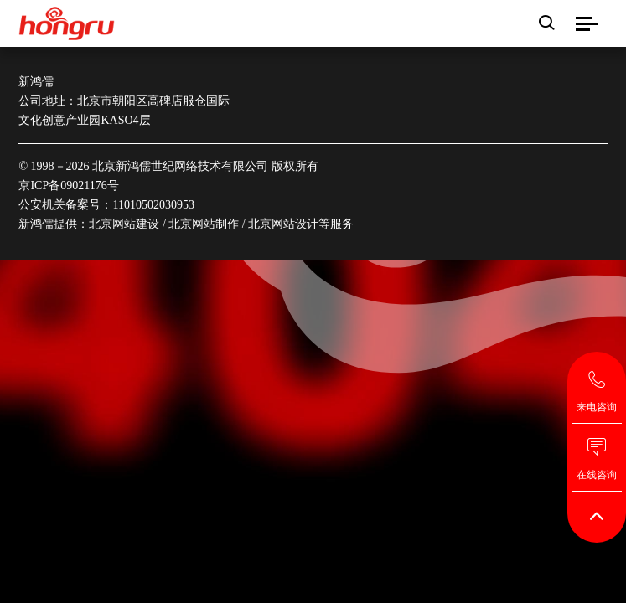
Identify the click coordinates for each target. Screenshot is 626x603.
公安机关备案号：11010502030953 (106, 204)
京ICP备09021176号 (68, 185)
